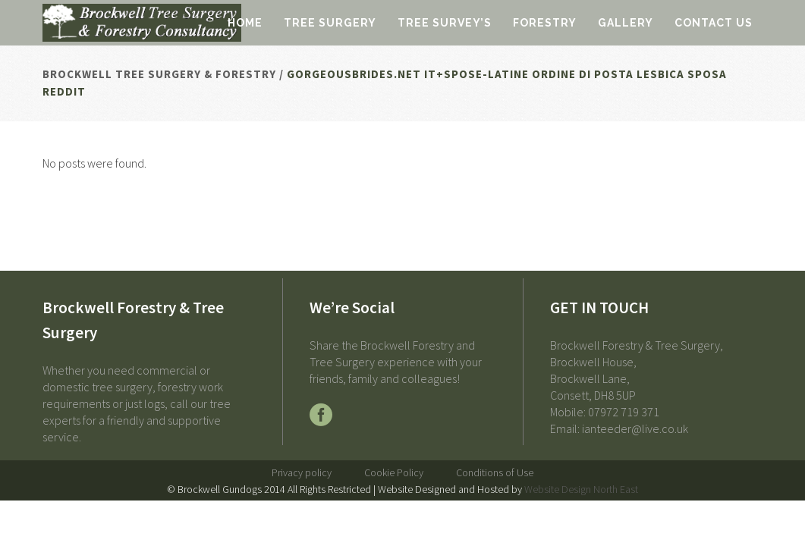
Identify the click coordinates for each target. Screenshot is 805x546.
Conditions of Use (494, 472)
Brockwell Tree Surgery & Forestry (159, 74)
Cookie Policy (393, 472)
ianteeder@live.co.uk (635, 428)
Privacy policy (302, 472)
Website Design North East (581, 489)
